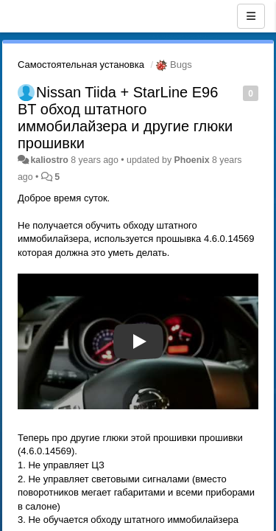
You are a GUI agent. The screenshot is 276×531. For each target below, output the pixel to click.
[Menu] (251, 16)
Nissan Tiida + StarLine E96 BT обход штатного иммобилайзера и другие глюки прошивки (125, 117)
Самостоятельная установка (81, 64)
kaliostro (49, 160)
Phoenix (192, 160)
